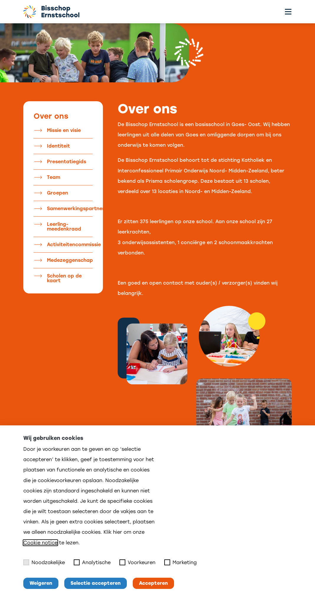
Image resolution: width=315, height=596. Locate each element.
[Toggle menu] (288, 11)
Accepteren (153, 583)
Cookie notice (40, 543)
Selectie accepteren (95, 583)
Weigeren (40, 583)
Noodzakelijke (44, 562)
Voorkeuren (137, 562)
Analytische (92, 562)
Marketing (180, 562)
